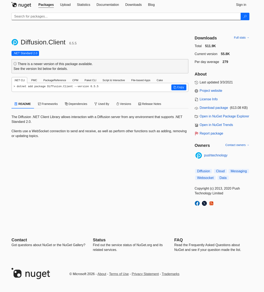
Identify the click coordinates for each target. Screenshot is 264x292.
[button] (178, 87)
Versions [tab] (123, 104)
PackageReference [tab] (54, 80)
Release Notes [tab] (149, 104)
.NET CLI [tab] (19, 80)
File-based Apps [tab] (140, 80)
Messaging (239, 171)
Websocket (205, 178)
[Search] (245, 16)
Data (223, 178)
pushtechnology (215, 155)
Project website (211, 90)
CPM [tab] (75, 80)
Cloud (220, 171)
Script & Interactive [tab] (113, 80)
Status (99, 240)
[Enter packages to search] (126, 16)
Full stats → (241, 37)
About (101, 274)
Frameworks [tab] (48, 104)
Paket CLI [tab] (90, 80)
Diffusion (203, 171)
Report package (211, 133)
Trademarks (170, 274)
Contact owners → (237, 145)
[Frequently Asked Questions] (178, 240)
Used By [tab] (101, 104)
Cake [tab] (160, 80)
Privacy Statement (145, 274)
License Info (209, 99)
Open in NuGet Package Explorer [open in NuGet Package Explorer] (224, 116)
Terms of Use (119, 274)
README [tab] (23, 104)
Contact (19, 240)
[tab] (46, 4)
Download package (214, 108)
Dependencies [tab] (76, 104)
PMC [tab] (34, 80)
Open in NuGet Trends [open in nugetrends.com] (216, 125)
